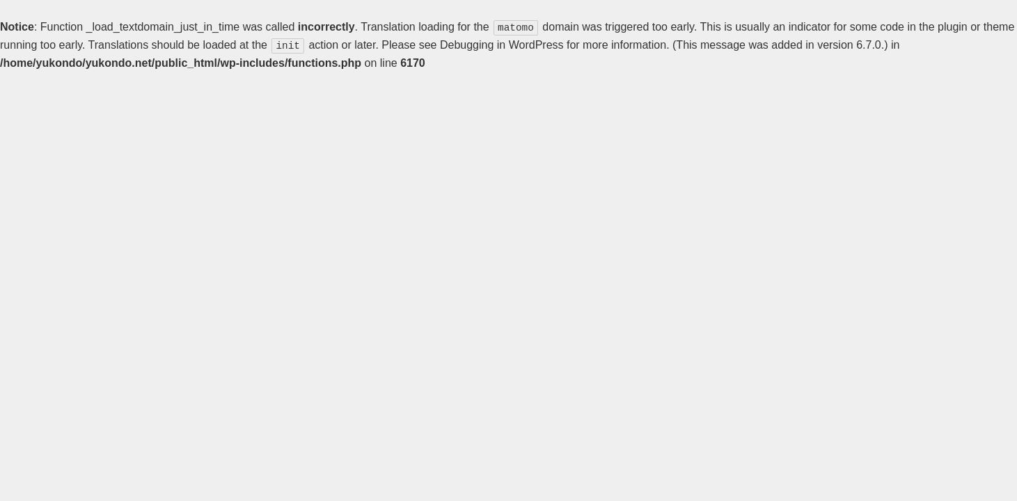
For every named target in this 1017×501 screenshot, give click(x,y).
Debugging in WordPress (502, 44)
